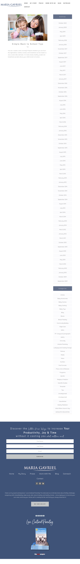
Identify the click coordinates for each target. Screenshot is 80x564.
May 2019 (62, 31)
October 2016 (62, 92)
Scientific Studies (62, 383)
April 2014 (62, 212)
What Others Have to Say (62, 408)
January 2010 (63, 272)
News (62, 358)
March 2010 (62, 264)
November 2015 (62, 139)
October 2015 (62, 143)
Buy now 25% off (40, 504)
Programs (63, 372)
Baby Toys (63, 309)
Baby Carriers (63, 302)
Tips (28, 47)
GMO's (62, 337)
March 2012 (62, 229)
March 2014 (62, 216)
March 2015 (62, 173)
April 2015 (62, 169)
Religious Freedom (62, 379)
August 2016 (62, 100)
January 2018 (62, 44)
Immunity (62, 341)
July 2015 (62, 156)
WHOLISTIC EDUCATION (63, 412)
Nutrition (62, 362)
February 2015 (62, 178)
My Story (33, 3)
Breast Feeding (62, 319)
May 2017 (62, 70)
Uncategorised (62, 393)
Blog (59, 3)
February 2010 (62, 268)
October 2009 (63, 277)
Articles (63, 295)
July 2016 (62, 105)
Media (62, 355)
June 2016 (62, 109)
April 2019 (62, 36)
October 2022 (63, 23)
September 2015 (62, 148)
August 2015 (62, 152)
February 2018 (62, 40)
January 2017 (62, 79)
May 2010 (62, 259)
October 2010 (62, 242)
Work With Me (51, 3)
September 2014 (62, 199)
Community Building (62, 323)
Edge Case (63, 326)
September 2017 (62, 57)
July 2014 (62, 208)
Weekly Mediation (63, 405)
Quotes (63, 376)
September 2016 (62, 96)
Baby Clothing (63, 305)
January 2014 (62, 225)
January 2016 (62, 130)
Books (62, 316)
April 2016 (62, 117)
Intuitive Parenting (63, 344)
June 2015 (62, 160)
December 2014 (62, 186)
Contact (27, 7)
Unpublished (62, 401)
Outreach (66, 3)
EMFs (62, 330)
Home (26, 3)
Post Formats (62, 365)
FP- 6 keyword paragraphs (62, 333)
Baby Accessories (63, 298)
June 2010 (63, 255)
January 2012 (62, 234)
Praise (41, 3)
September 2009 (62, 281)
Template (62, 386)
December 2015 (62, 135)
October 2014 (62, 195)
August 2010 (62, 251)
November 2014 (62, 191)
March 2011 (62, 238)
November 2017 (62, 49)
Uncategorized (62, 397)
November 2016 (62, 87)
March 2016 (62, 122)
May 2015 (62, 165)
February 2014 (63, 221)
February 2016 (62, 126)
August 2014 (62, 203)
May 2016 (62, 113)
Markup (62, 351)
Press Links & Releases (62, 369)
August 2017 (62, 62)
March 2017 (62, 74)
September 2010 (62, 247)
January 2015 (62, 182)
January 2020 (63, 27)
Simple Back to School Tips (27, 44)
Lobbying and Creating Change (63, 348)
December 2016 (62, 83)
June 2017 (62, 66)
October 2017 (62, 53)
